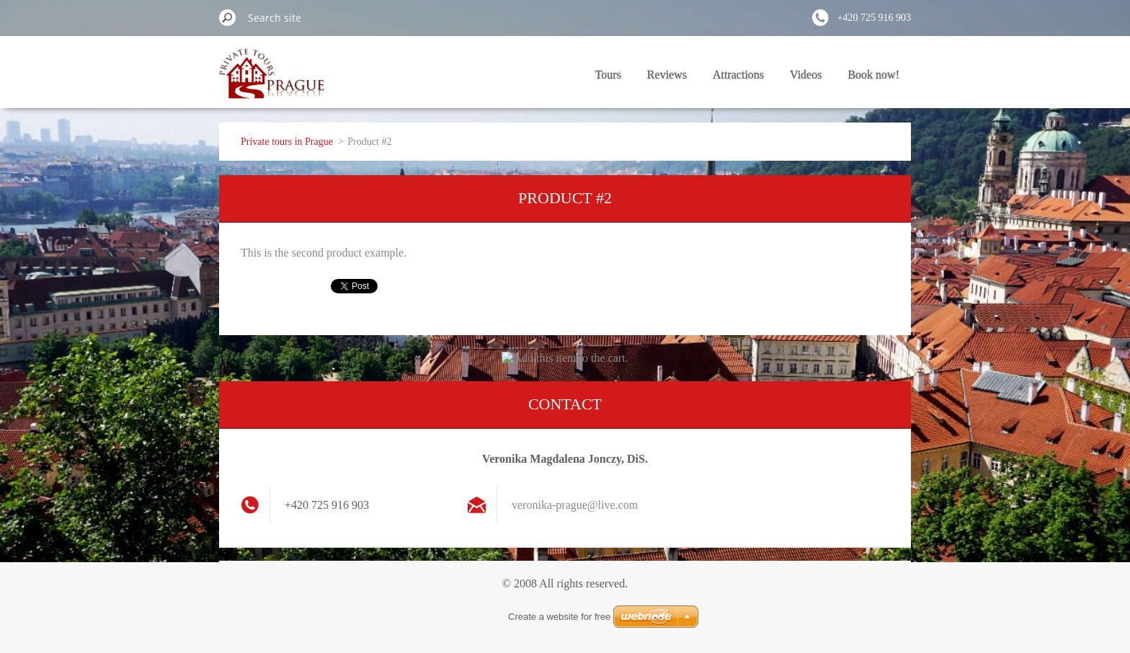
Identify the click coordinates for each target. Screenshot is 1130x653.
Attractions (738, 74)
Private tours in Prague (287, 141)
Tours (608, 74)
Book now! (873, 74)
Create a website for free (559, 616)
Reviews (667, 74)
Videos (806, 74)
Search (227, 17)
